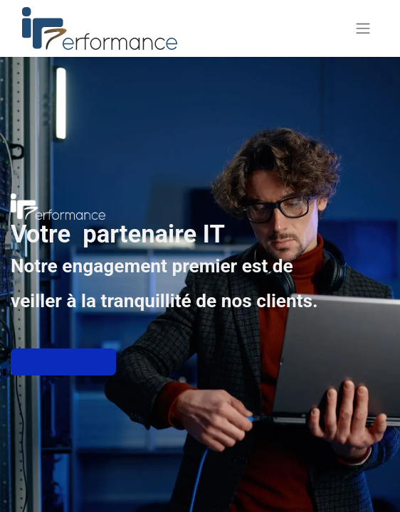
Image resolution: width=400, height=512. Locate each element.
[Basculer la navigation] (363, 29)
